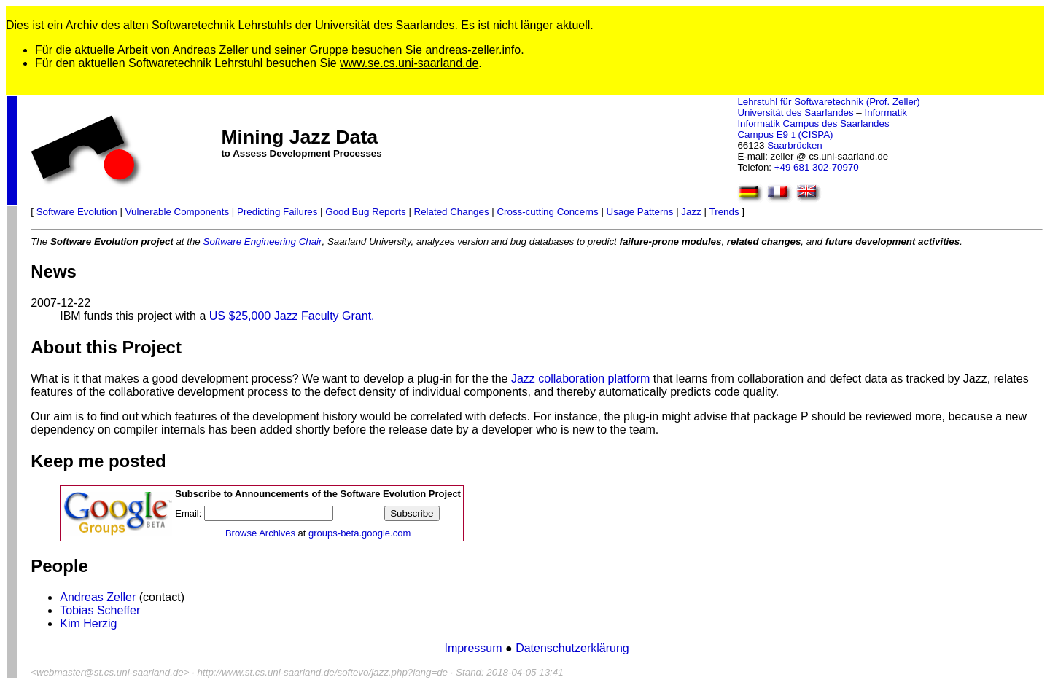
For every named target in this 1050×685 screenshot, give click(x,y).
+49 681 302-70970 (816, 167)
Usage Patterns (640, 211)
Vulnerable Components (177, 211)
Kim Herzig (88, 623)
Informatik (885, 112)
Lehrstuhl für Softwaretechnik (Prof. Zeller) (828, 101)
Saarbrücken (794, 145)
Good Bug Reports (365, 211)
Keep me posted (98, 461)
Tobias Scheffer (100, 610)
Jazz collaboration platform (580, 378)
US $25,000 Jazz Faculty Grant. (292, 316)
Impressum (474, 648)
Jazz (691, 211)
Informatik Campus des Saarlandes (813, 123)
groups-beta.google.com (359, 533)
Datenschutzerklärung (572, 648)
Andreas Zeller (98, 597)
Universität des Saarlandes (795, 112)
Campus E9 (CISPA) (785, 134)
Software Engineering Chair (262, 241)
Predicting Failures (277, 211)
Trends (724, 211)
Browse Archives (260, 533)
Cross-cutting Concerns (547, 211)
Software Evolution (76, 211)
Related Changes (451, 211)
